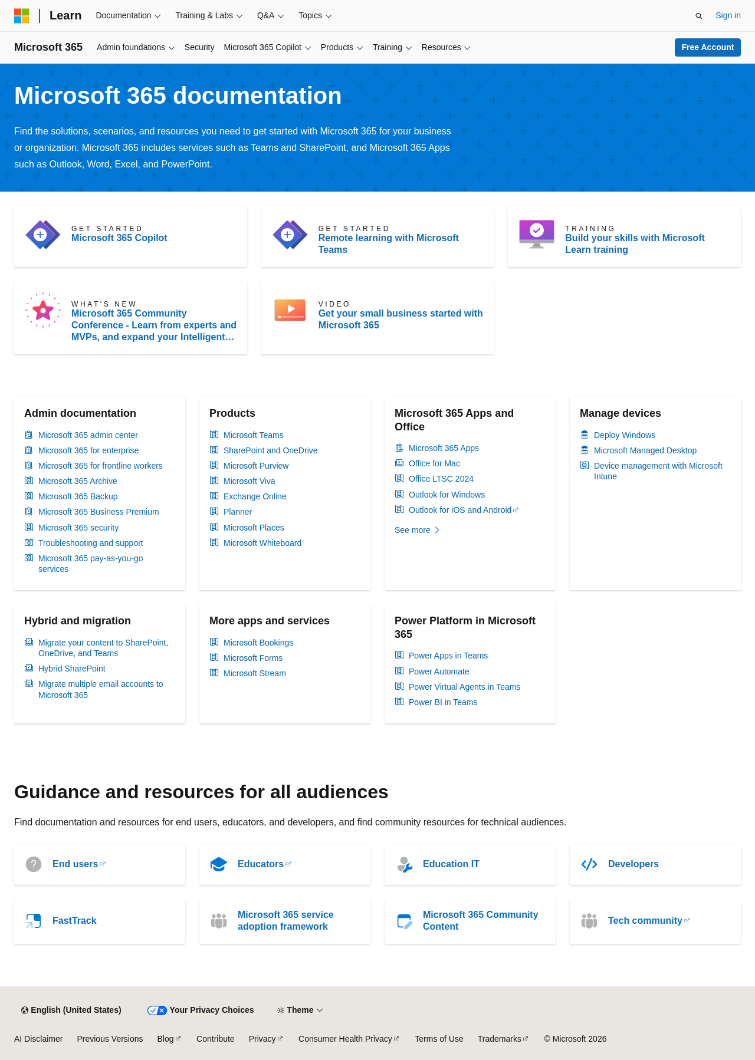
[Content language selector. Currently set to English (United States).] (71, 1010)
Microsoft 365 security (78, 527)
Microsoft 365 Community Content (481, 920)
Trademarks (499, 1038)
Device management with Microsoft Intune (658, 471)
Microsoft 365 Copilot (119, 238)
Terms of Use (439, 1038)
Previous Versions (110, 1038)
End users (75, 864)
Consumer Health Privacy (345, 1038)
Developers (633, 864)
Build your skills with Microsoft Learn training (634, 244)
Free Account (708, 47)
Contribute (215, 1038)
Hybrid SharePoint (72, 668)
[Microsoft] (21, 16)
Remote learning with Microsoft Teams (389, 244)
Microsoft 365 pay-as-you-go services (90, 564)
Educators (261, 864)
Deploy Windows (624, 435)
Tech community (645, 921)
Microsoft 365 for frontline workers (100, 465)
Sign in (728, 15)
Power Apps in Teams (448, 655)
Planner (238, 511)
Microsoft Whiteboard (262, 543)
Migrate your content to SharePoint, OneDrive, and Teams (103, 648)
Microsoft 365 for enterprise (88, 450)
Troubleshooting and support (90, 543)
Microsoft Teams (254, 435)
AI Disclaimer (38, 1038)
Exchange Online (255, 496)
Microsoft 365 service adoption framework (286, 920)
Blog (165, 1038)
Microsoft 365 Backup (78, 496)
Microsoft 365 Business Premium (98, 511)
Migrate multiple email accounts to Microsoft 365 (100, 689)
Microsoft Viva (249, 481)
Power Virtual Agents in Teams (464, 687)
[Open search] (699, 16)
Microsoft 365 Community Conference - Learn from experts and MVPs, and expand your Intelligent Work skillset (154, 325)
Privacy (262, 1038)
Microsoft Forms (253, 658)
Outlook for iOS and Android (460, 510)
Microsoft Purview (256, 465)
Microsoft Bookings (258, 642)
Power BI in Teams (443, 702)
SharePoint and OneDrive (271, 450)
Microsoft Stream (255, 673)
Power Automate (439, 671)
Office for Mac (434, 463)
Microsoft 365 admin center (88, 435)
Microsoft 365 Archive (77, 481)
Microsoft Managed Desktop (645, 450)
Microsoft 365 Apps (444, 448)
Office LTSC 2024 (441, 478)
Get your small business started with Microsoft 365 (401, 319)
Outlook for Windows (447, 494)
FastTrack (74, 921)
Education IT (451, 864)
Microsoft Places (254, 527)
